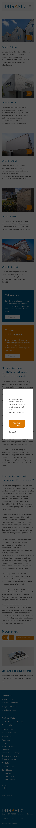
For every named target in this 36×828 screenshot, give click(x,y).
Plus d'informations (16, 412)
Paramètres (13, 432)
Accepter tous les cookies (17, 423)
